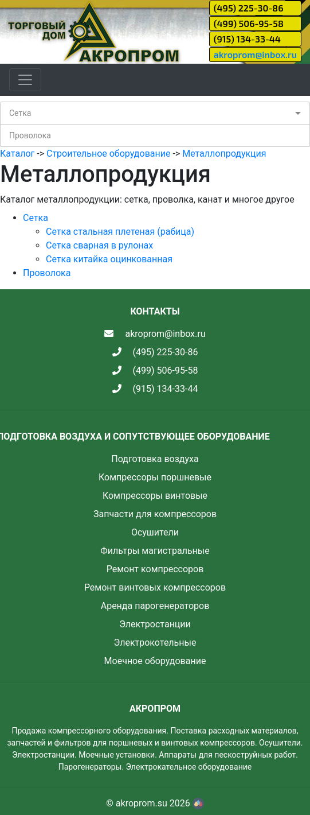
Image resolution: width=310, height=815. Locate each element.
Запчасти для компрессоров (155, 514)
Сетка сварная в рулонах (99, 245)
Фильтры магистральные (154, 550)
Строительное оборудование (108, 153)
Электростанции (155, 624)
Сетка (20, 113)
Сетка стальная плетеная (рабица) (120, 231)
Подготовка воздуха (154, 458)
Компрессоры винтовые (155, 495)
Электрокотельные (155, 642)
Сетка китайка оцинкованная (109, 259)
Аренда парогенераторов (155, 605)
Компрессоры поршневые (155, 477)
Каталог (17, 153)
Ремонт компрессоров (155, 569)
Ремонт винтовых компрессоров (155, 587)
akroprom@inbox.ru (255, 54)
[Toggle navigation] (25, 79)
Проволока (30, 135)
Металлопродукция (224, 153)
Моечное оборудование (155, 660)
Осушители (155, 532)
